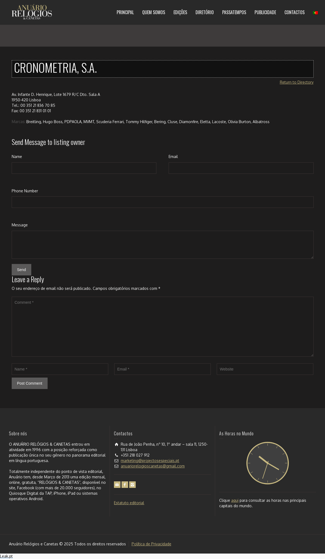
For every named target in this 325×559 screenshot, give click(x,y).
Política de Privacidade (151, 544)
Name (17, 156)
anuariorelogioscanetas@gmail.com (153, 466)
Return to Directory (297, 82)
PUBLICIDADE (265, 12)
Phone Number (25, 191)
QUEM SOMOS (153, 12)
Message (20, 225)
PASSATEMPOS (234, 12)
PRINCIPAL (125, 12)
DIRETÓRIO (205, 12)
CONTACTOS (294, 12)
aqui (235, 500)
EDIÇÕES (180, 12)
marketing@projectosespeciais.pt (150, 460)
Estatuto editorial (129, 502)
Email (173, 156)
